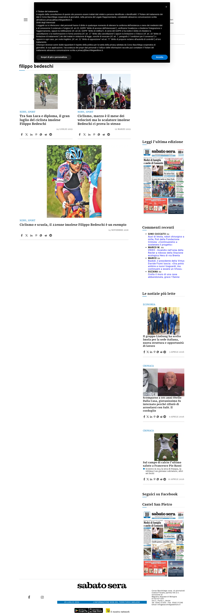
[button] (166, 7)
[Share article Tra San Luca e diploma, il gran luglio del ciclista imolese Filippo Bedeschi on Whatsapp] (41, 134)
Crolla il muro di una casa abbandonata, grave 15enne (163, 275)
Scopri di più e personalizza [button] (54, 57)
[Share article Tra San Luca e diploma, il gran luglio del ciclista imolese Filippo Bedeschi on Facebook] (22, 134)
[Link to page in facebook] (29, 597)
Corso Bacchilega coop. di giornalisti (168, 591)
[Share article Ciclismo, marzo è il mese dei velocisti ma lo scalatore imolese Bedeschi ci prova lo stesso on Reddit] (104, 134)
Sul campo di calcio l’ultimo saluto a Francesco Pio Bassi (162, 464)
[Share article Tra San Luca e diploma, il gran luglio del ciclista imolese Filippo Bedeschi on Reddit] (46, 134)
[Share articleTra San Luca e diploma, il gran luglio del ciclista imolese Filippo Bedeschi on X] (27, 134)
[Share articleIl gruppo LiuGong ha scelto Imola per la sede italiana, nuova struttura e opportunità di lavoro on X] (148, 352)
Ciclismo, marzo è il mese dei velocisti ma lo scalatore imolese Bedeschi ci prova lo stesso (104, 120)
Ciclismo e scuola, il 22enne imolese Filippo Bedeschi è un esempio (73, 225)
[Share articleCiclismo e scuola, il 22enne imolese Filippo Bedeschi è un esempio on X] (27, 235)
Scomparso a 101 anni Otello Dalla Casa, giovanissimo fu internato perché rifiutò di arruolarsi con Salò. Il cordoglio (162, 404)
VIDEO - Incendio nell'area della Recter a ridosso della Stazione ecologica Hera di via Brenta (165, 253)
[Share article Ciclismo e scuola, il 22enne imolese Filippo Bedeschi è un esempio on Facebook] (22, 235)
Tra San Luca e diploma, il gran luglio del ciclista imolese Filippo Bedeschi (45, 120)
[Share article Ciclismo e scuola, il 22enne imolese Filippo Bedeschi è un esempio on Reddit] (46, 235)
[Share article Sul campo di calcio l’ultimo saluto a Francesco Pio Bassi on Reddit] (161, 479)
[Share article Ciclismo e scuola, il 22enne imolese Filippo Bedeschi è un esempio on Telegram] (51, 235)
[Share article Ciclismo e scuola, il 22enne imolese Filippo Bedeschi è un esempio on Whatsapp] (41, 235)
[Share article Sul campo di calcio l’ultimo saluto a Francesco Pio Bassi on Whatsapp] (158, 479)
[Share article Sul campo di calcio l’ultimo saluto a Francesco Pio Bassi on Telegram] (165, 479)
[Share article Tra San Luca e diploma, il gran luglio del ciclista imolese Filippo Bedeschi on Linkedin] (31, 134)
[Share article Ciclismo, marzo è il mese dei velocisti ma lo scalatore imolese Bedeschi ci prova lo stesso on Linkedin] (89, 134)
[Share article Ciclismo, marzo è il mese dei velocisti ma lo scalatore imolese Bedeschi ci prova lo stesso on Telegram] (109, 134)
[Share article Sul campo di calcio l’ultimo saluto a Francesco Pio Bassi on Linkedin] (151, 479)
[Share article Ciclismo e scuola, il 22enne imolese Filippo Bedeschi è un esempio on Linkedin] (31, 235)
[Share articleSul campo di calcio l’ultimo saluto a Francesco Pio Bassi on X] (148, 479)
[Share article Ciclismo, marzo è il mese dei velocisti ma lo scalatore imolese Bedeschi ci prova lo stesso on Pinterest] (94, 134)
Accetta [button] (159, 57)
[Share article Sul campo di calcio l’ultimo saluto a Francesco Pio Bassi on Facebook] (144, 479)
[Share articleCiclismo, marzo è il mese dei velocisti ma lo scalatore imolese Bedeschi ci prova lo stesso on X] (85, 134)
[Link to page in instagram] (42, 597)
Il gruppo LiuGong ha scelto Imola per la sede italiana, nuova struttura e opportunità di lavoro (163, 341)
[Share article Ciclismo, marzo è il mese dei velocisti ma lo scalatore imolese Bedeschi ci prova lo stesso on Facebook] (80, 134)
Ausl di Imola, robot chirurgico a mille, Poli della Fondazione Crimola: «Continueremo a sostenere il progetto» (166, 240)
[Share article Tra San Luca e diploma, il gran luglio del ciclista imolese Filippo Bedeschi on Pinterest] (36, 134)
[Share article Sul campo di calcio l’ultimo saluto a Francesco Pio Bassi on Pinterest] (155, 479)
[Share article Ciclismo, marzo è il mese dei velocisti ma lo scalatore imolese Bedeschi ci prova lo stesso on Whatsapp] (99, 134)
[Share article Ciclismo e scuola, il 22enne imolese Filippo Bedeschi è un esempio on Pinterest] (36, 235)
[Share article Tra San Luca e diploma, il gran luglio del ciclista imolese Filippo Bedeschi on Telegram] (51, 134)
